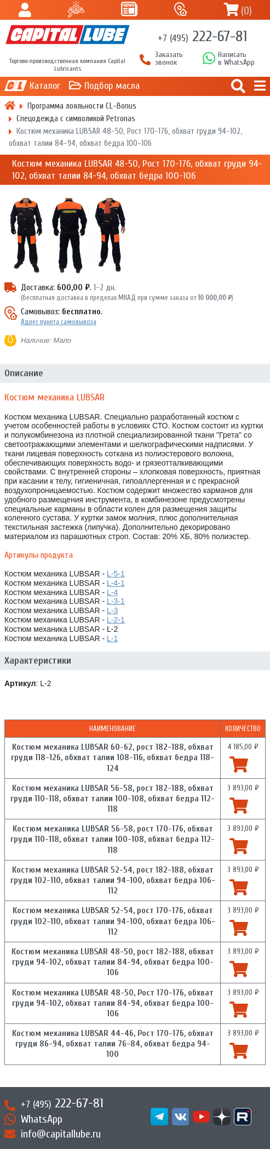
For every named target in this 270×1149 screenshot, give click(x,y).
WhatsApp (41, 1119)
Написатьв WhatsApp (236, 58)
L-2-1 (116, 619)
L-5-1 (116, 573)
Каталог (45, 86)
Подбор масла (112, 86)
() (246, 10)
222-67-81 (202, 36)
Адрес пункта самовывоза (58, 322)
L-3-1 (116, 601)
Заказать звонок (169, 58)
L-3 (112, 610)
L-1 (112, 638)
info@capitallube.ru (61, 1134)
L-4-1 (116, 583)
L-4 (112, 592)
